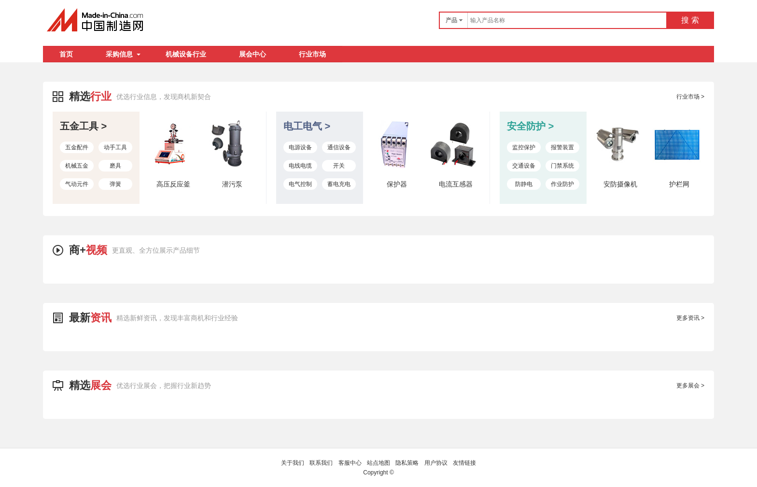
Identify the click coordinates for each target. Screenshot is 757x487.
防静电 (524, 184)
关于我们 (292, 462)
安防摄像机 (620, 184)
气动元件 (76, 184)
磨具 (115, 165)
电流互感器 (456, 184)
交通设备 (523, 165)
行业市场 (312, 54)
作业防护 (562, 184)
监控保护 (523, 147)
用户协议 (436, 462)
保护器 (397, 184)
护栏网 (679, 184)
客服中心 (350, 462)
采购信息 (123, 54)
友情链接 (464, 462)
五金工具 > (83, 126)
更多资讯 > (690, 318)
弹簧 (115, 184)
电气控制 (300, 184)
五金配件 (76, 147)
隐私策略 (407, 462)
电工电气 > (306, 126)
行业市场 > (690, 96)
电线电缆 (300, 165)
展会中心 (252, 54)
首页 (66, 54)
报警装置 (562, 147)
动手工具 (115, 147)
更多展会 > (690, 385)
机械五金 (76, 165)
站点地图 (378, 462)
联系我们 (321, 462)
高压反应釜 (173, 184)
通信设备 (338, 147)
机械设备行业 (186, 54)
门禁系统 (562, 165)
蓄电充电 (338, 184)
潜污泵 (232, 184)
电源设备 (300, 147)
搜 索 (690, 20)
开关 (339, 165)
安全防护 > (530, 126)
